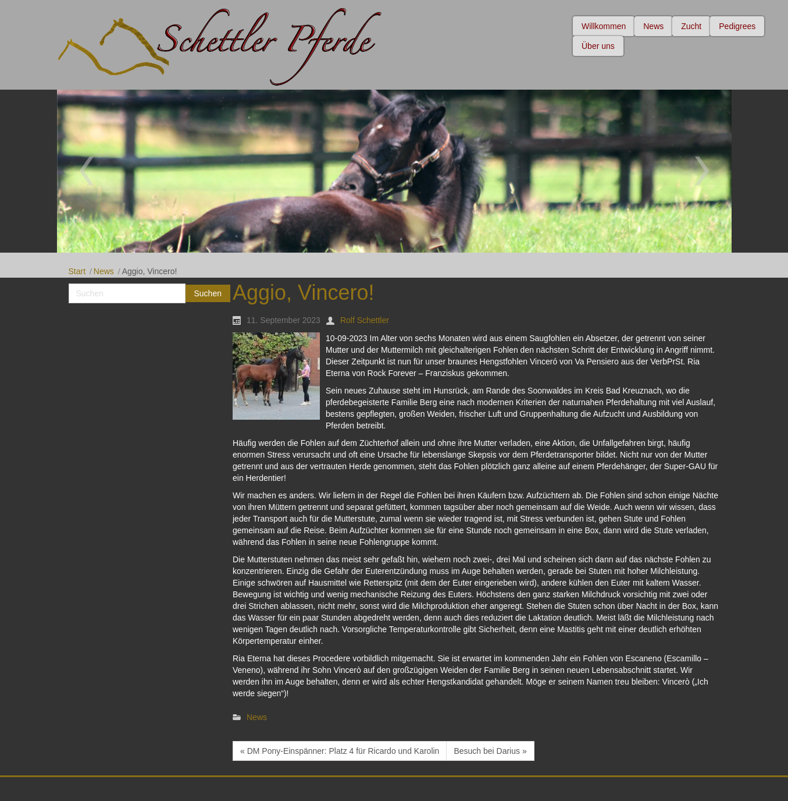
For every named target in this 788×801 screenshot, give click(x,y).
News (104, 271)
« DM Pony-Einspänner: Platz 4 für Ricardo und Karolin (339, 751)
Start (77, 271)
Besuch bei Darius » (490, 751)
